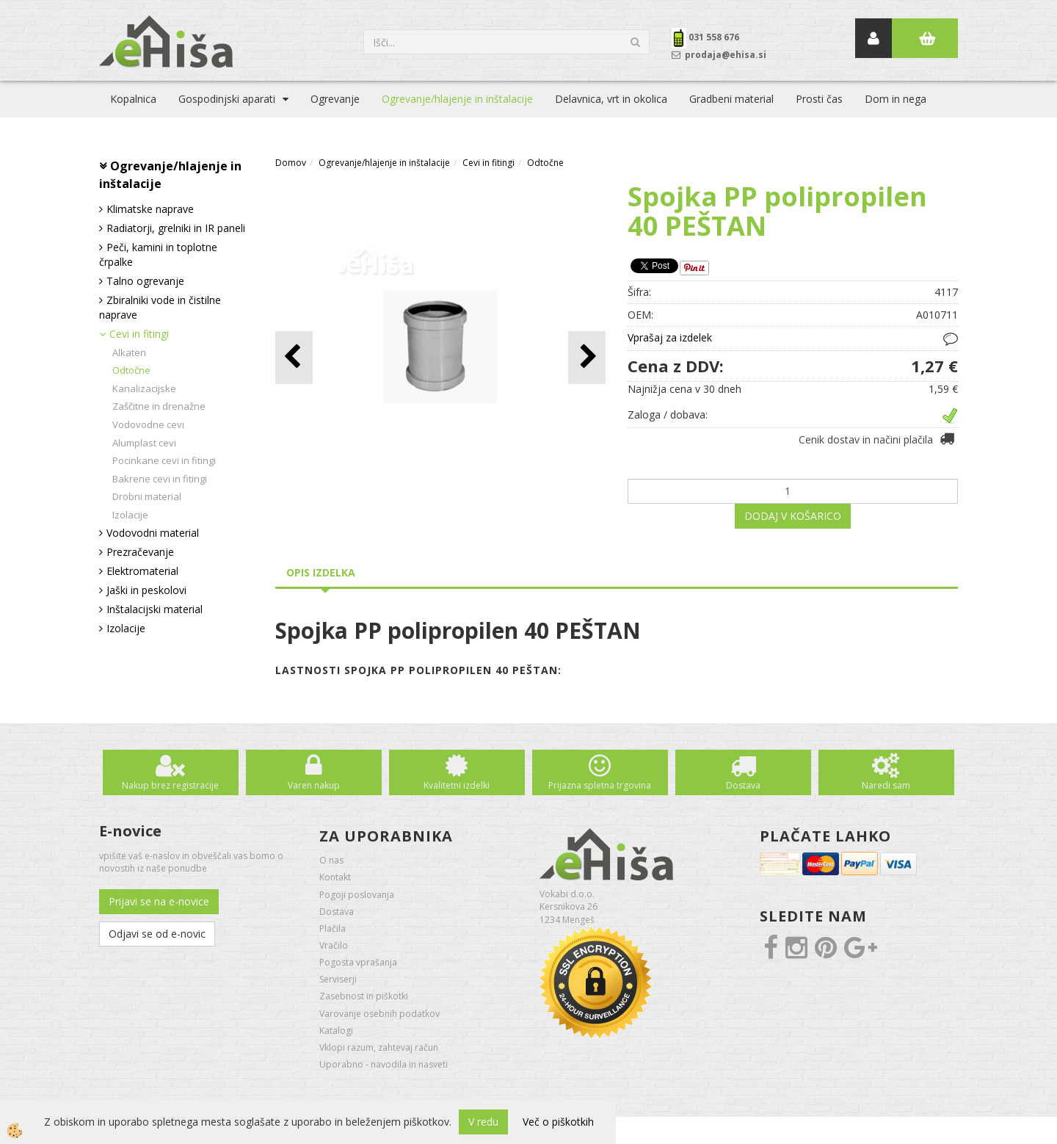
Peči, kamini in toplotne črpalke (158, 254)
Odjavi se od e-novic (157, 934)
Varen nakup (314, 785)
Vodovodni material (152, 533)
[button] (587, 357)
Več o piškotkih (558, 1122)
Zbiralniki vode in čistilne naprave (160, 307)
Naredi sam (886, 785)
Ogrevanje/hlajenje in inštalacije (457, 99)
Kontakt (335, 877)
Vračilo (333, 945)
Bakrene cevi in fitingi (159, 478)
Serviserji (338, 979)
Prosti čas (819, 99)
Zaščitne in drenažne (159, 406)
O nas (331, 860)
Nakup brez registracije (170, 785)
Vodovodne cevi (148, 424)
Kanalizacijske (144, 388)
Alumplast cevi (144, 442)
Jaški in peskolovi (146, 590)
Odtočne (131, 370)
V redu (483, 1122)
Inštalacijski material (154, 609)
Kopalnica (133, 99)
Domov (290, 162)
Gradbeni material (731, 99)
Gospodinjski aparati (226, 99)
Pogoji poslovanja (356, 894)
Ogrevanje (335, 99)
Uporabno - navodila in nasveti (383, 1064)
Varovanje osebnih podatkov (379, 1013)
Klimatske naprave (150, 209)
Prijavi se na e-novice (159, 901)
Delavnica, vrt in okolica (611, 99)
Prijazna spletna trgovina (599, 785)
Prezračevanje (140, 552)
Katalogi (336, 1030)
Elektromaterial (142, 571)
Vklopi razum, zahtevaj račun (378, 1047)
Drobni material (146, 496)
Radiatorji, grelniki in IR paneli (175, 228)
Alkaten (129, 352)
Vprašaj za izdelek (670, 337)
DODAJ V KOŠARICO (792, 516)
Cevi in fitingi (139, 334)
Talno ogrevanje (145, 281)
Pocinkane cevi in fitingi (164, 460)
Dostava (743, 785)
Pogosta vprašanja (358, 962)
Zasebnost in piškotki (363, 996)
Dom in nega (895, 99)
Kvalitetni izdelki (457, 785)
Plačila (332, 928)
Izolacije (130, 514)
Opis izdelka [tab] (320, 572)
